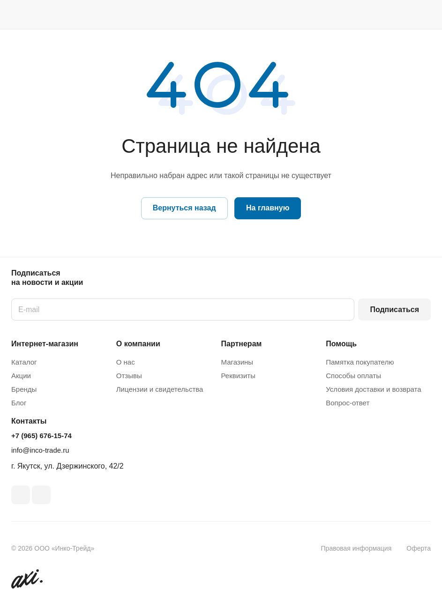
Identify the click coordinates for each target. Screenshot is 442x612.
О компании (138, 344)
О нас (125, 362)
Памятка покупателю (360, 362)
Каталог (24, 362)
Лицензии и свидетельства (159, 389)
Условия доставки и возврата (373, 389)
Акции (21, 376)
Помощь (341, 344)
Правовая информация (356, 548)
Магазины (237, 362)
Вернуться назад (184, 208)
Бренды (24, 389)
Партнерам (241, 344)
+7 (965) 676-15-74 (41, 436)
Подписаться (394, 309)
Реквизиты (238, 376)
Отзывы (129, 376)
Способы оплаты (353, 376)
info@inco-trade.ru (40, 450)
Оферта (418, 548)
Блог (18, 403)
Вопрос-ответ (347, 403)
